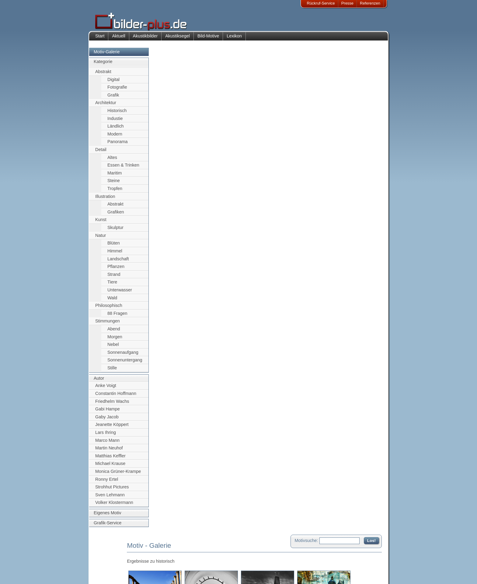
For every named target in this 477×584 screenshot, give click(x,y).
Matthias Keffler (110, 458)
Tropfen (114, 191)
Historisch (117, 113)
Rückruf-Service (321, 3)
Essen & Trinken (123, 168)
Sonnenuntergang (124, 363)
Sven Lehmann (110, 497)
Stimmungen (107, 324)
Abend (113, 331)
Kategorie (103, 64)
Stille (112, 370)
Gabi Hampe (107, 412)
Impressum (109, 551)
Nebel (113, 347)
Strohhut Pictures (112, 490)
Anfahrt (199, 559)
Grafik (113, 98)
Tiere (112, 285)
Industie (115, 121)
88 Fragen (117, 316)
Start (99, 39)
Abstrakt (103, 74)
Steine (113, 183)
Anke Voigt (105, 388)
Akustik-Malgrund (152, 574)
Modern (114, 137)
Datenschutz (110, 566)
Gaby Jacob (107, 419)
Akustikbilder (145, 39)
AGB (103, 574)
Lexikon (234, 39)
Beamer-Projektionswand (159, 566)
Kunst (100, 222)
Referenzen (370, 3)
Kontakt (200, 551)
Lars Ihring (105, 435)
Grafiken (115, 215)
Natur (100, 238)
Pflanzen (115, 269)
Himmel (114, 254)
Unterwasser (119, 292)
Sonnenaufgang (122, 355)
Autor (99, 381)
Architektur (105, 106)
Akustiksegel (177, 39)
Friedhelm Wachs (112, 404)
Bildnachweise (112, 559)
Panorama (117, 144)
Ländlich (115, 129)
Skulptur (115, 230)
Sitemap (200, 566)
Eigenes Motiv (107, 515)
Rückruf (200, 574)
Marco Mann (107, 443)
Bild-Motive (208, 39)
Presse (347, 3)
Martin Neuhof (109, 451)
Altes (112, 160)
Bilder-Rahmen (150, 559)
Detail (100, 152)
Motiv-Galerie (107, 54)
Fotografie (117, 90)
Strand (113, 277)
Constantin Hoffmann (115, 396)
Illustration (105, 199)
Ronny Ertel (106, 482)
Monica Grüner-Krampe (118, 474)
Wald (112, 300)
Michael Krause (110, 466)
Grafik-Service (107, 525)
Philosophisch (108, 308)
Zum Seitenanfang (364, 131)
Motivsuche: (306, 56)
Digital (113, 82)
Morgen (114, 339)
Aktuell (118, 39)
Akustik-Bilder (149, 551)
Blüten (113, 246)
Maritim (114, 176)
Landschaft (118, 261)
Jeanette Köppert (112, 427)
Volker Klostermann (114, 505)
